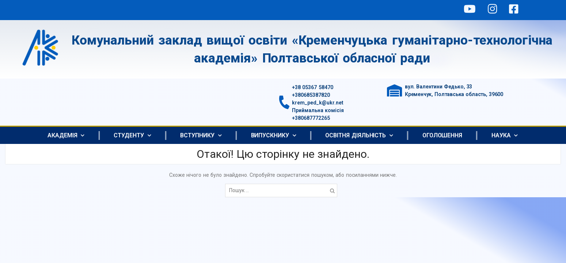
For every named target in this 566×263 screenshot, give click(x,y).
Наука (504, 135)
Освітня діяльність (359, 135)
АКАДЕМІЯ (66, 135)
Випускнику (273, 135)
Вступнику (200, 135)
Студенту (132, 135)
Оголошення (442, 135)
